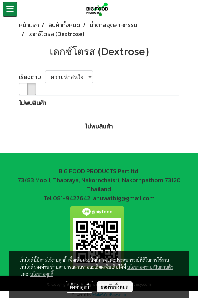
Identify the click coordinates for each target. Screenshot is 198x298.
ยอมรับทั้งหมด (115, 287)
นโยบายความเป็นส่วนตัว (150, 267)
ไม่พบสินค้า (32, 102)
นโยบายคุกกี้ (41, 274)
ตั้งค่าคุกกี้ (79, 287)
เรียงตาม (32, 76)
